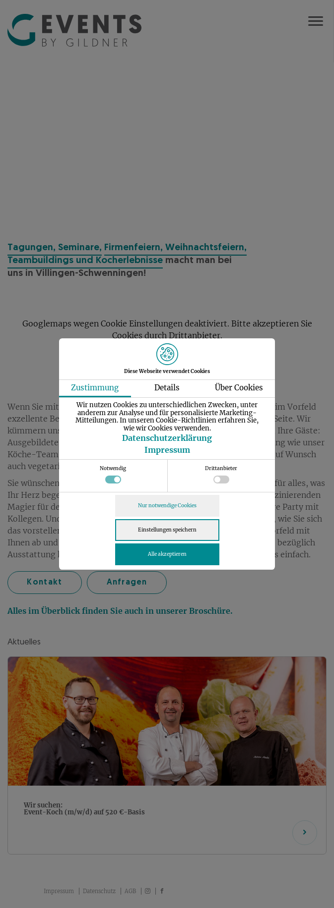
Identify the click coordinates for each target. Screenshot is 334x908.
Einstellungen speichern (167, 530)
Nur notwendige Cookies (167, 505)
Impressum (167, 450)
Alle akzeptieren (167, 554)
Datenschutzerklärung (167, 438)
